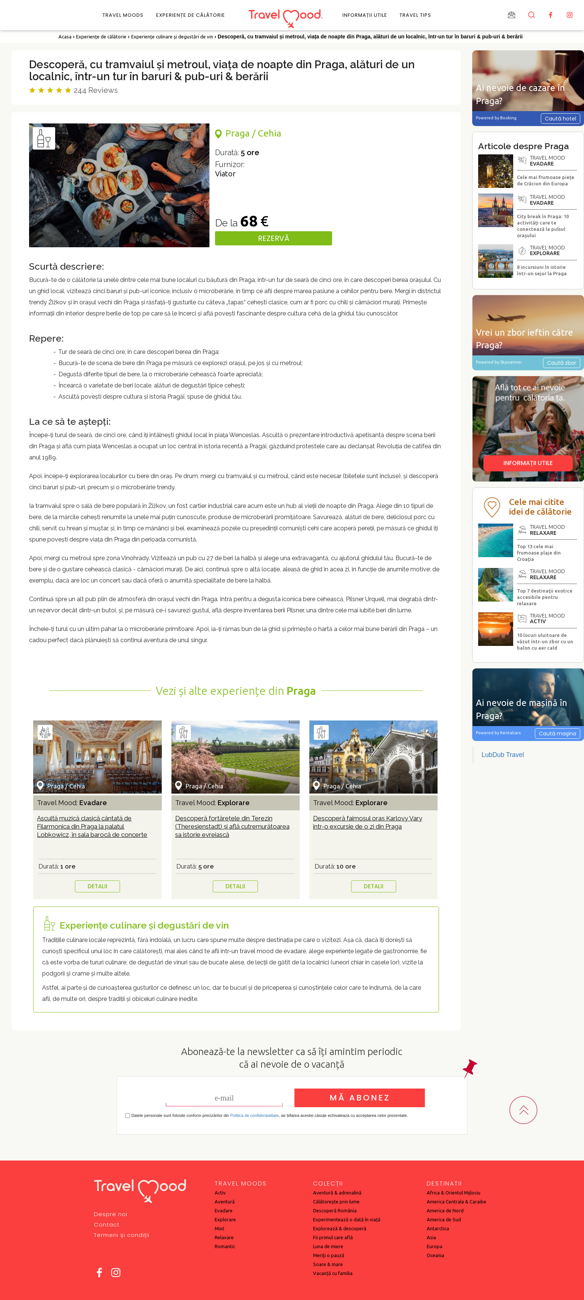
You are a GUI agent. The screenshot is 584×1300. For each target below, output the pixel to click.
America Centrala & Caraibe (456, 1201)
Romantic (225, 1246)
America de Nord (445, 1210)
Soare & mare (328, 1264)
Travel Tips (415, 15)
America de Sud (444, 1219)
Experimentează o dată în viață (347, 1219)
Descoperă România (335, 1210)
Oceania (435, 1255)
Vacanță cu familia (333, 1273)
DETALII (97, 886)
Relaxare (224, 1237)
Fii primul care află (333, 1237)
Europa (434, 1246)
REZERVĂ (273, 238)
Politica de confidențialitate (254, 1115)
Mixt (219, 1228)
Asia (431, 1237)
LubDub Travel (503, 755)
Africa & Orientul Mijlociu (453, 1192)
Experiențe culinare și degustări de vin (172, 36)
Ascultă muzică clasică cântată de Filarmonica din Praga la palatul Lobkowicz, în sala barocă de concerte (92, 826)
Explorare (225, 1219)
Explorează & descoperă (339, 1228)
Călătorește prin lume (336, 1201)
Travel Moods (122, 15)
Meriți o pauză (328, 1255)
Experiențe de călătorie (190, 15)
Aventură (225, 1201)
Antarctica (438, 1228)
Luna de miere (328, 1246)
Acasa (65, 36)
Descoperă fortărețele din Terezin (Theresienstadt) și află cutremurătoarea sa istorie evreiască (232, 826)
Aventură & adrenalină (337, 1192)
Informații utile (364, 15)
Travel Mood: (72, 803)
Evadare (224, 1210)
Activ (220, 1192)
